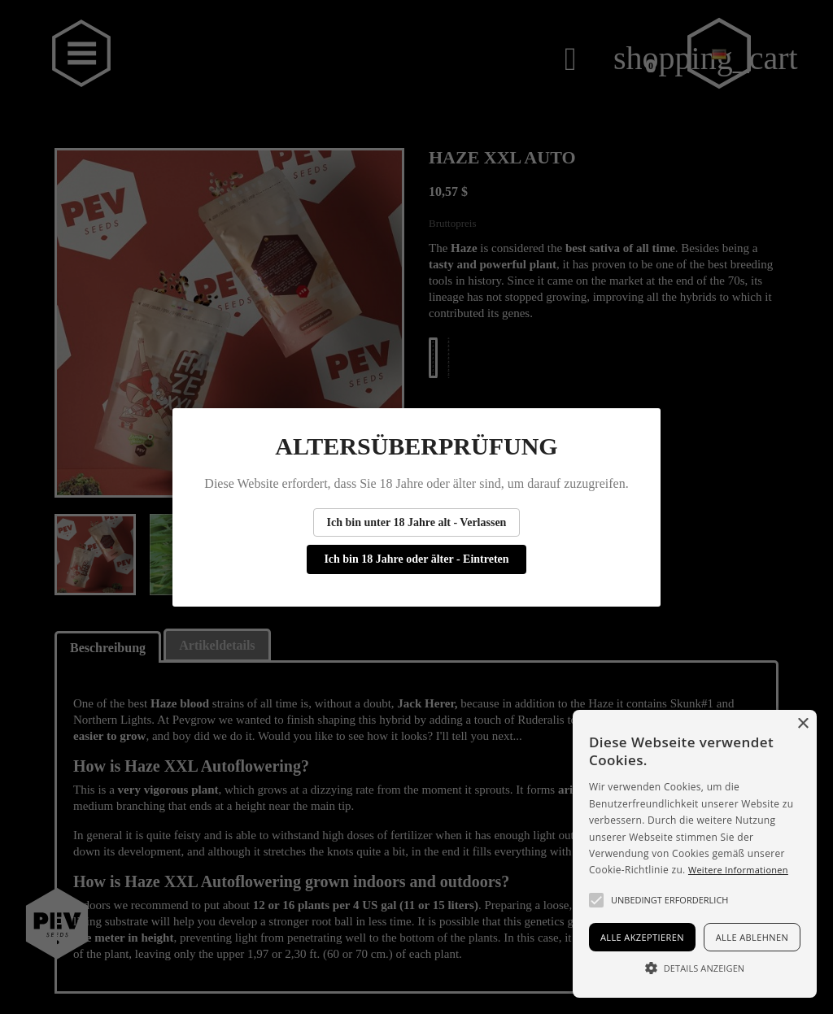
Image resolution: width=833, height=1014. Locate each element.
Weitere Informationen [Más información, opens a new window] (738, 870)
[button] (596, 900)
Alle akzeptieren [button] (642, 937)
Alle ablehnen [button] (752, 937)
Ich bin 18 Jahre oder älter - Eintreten (416, 559)
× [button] (802, 724)
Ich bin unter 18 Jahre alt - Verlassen (417, 522)
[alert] (695, 854)
